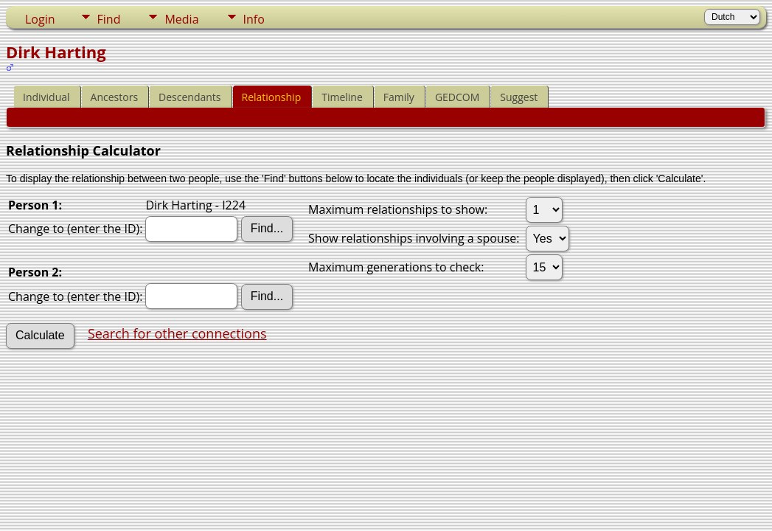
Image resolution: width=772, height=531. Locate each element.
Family (398, 97)
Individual (46, 97)
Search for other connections (177, 333)
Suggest (519, 97)
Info (254, 19)
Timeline (342, 97)
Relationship (272, 97)
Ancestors (114, 97)
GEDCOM (457, 97)
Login (40, 19)
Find (109, 19)
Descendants (189, 97)
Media (181, 19)
